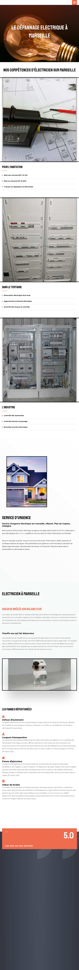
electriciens (21, 533)
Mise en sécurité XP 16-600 (15, 181)
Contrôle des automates (14, 415)
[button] (39, 175)
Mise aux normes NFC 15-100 (15, 175)
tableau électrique (28, 620)
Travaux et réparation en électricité (18, 187)
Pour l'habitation (12, 167)
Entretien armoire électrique (15, 427)
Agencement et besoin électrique (18, 301)
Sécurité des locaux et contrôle (17, 307)
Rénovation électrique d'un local (17, 295)
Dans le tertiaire (12, 287)
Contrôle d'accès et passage (15, 421)
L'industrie (8, 407)
